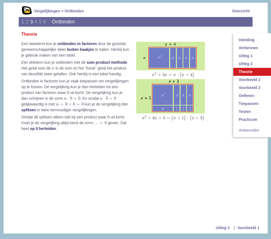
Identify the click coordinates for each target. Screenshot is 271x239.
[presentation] (173, 75)
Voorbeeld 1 (248, 228)
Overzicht (241, 11)
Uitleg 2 (223, 228)
